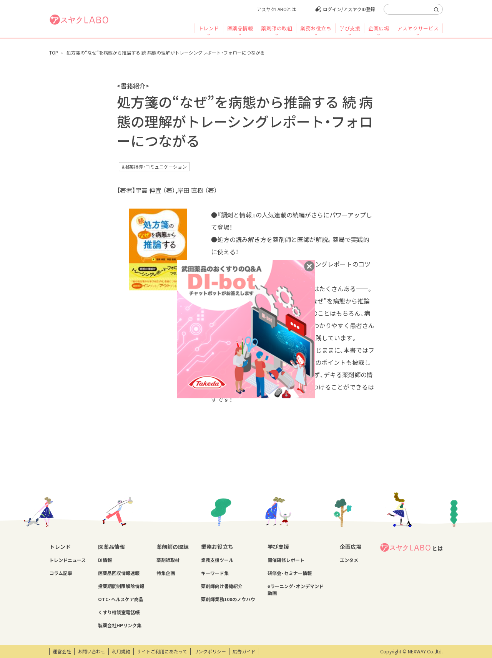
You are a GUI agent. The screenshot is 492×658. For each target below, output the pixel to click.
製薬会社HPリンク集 (119, 625)
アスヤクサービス (418, 28)
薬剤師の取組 (276, 28)
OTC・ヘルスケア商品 (120, 599)
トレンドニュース (67, 560)
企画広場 (378, 28)
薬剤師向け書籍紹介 (222, 586)
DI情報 (105, 560)
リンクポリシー (210, 651)
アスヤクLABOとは (276, 9)
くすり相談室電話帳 (119, 612)
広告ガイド (244, 651)
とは (411, 547)
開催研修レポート (286, 560)
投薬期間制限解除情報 (121, 586)
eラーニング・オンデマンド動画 (296, 590)
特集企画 (165, 573)
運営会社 (62, 651)
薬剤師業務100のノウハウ (228, 599)
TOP (53, 52)
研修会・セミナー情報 (290, 573)
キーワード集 (215, 573)
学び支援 (349, 28)
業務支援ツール (217, 560)
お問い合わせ (91, 651)
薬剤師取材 (168, 560)
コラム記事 (60, 573)
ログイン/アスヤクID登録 (349, 9)
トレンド (208, 28)
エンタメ (349, 560)
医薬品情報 (240, 28)
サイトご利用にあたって (162, 651)
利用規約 (121, 651)
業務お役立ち (315, 28)
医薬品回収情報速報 (119, 573)
